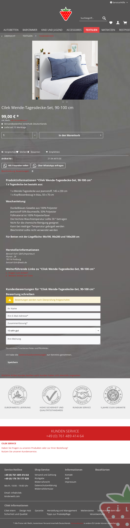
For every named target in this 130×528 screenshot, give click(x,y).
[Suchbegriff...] (93, 18)
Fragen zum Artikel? (17, 272)
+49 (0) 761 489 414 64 (65, 435)
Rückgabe (39, 478)
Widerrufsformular (44, 488)
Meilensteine (87, 510)
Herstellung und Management (62, 510)
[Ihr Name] (53, 308)
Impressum (70, 481)
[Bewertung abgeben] (53, 331)
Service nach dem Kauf (109, 510)
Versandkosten (77, 523)
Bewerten (34, 152)
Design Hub (25, 510)
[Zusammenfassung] (53, 323)
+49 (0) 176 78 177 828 (16, 478)
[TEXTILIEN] (91, 30)
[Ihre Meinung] (53, 340)
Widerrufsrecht (42, 481)
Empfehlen (53, 152)
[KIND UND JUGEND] (52, 30)
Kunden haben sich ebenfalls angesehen (60, 375)
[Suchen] (104, 18)
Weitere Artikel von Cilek (19, 275)
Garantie (39, 510)
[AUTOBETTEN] (11, 30)
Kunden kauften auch (28, 375)
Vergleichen (8, 152)
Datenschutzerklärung (46, 485)
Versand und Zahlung (45, 474)
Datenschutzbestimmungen (32, 354)
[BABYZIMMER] (30, 30)
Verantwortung (97, 514)
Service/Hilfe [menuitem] (118, 2)
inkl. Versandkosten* (19, 120)
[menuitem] (93, 19)
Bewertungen (25, 171)
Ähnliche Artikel (9, 375)
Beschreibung (8, 171)
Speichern (13, 362)
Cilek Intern (10, 510)
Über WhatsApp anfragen (48, 165)
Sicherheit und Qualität (15, 514)
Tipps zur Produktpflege (58, 514)
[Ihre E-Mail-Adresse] (53, 316)
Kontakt (69, 474)
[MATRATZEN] (108, 30)
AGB (67, 478)
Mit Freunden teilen (15, 165)
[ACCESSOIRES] (74, 30)
